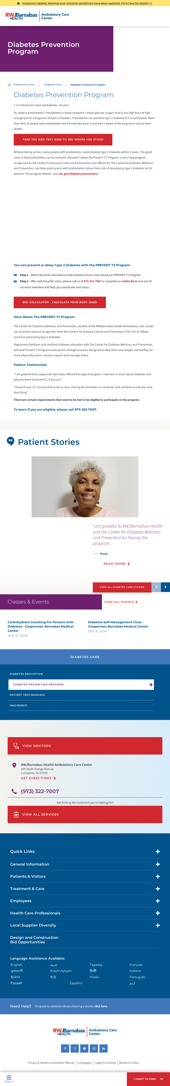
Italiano (135, 979)
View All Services (36, 823)
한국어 (15, 985)
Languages (84, 1071)
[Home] (37, 16)
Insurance (18, 713)
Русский (16, 991)
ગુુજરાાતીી (17, 979)
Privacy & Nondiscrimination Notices (51, 1071)
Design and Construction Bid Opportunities (34, 948)
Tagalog (96, 973)
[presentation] (131, 546)
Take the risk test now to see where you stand (62, 139)
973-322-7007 (92, 281)
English (16, 973)
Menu (9, 1079)
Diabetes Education (26, 682)
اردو (132, 991)
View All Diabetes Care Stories (122, 586)
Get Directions (36, 787)
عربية (53, 973)
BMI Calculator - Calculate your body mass (59, 301)
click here (100, 1015)
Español (76, 991)
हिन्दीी (93, 979)
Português (137, 985)
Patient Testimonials (27, 703)
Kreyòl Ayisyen (61, 979)
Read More (115, 563)
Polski (94, 985)
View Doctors (32, 754)
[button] (148, 1079)
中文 (53, 985)
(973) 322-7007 (40, 800)
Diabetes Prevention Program (38, 692)
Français (136, 973)
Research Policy (129, 1071)
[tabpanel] (85, 486)
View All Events (119, 610)
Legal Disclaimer (105, 1071)
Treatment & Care (24, 84)
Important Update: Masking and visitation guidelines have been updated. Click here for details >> (87, 3)
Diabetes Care (53, 84)
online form (129, 281)
